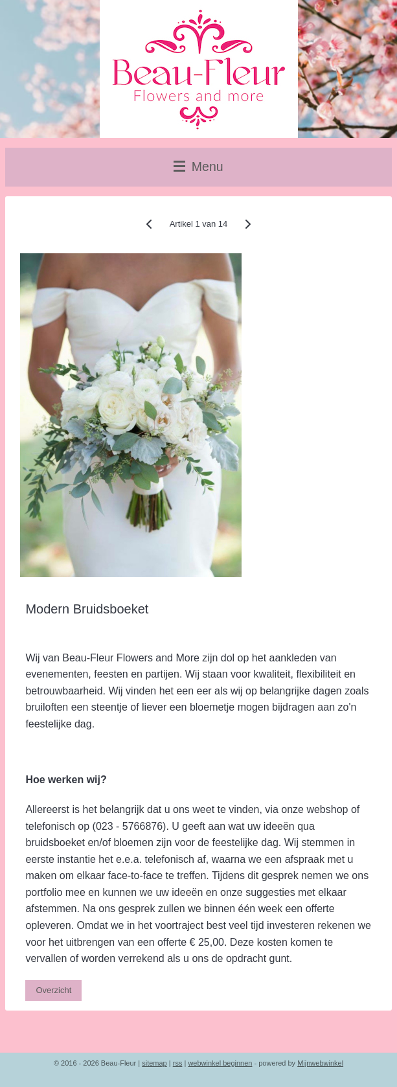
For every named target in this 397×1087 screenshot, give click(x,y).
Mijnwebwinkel (320, 1063)
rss (178, 1063)
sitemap (154, 1063)
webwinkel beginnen (220, 1063)
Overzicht (53, 990)
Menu (198, 166)
